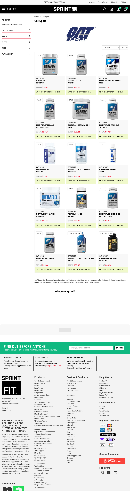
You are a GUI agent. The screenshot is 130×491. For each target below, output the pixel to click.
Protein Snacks (39, 401)
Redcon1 (70, 443)
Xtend (69, 434)
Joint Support (39, 433)
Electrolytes (38, 380)
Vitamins (37, 419)
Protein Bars (38, 373)
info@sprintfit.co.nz (53, 348)
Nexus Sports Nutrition (75, 394)
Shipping (124, 2)
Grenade (70, 441)
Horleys (69, 429)
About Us (114, 2)
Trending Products (73, 373)
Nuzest (9, 451)
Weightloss (38, 375)
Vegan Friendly (39, 406)
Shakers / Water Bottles (43, 451)
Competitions (104, 366)
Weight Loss (14, 442)
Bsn (68, 415)
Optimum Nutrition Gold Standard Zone (48, 408)
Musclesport (71, 417)
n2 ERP (85, 489)
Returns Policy (104, 368)
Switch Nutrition (72, 401)
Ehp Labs (70, 386)
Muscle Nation (72, 410)
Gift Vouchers (39, 463)
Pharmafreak (24, 454)
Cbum (69, 436)
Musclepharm (14, 454)
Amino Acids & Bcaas (42, 378)
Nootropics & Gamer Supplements (47, 399)
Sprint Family (103, 2)
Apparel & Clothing (41, 456)
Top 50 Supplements (74, 364)
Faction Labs (71, 419)
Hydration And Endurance (43, 390)
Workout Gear (39, 449)
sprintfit (71, 291)
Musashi (5, 456)
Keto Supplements (41, 394)
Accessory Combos (41, 453)
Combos (37, 383)
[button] (9, 9)
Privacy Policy (104, 378)
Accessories (39, 446)
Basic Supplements (74, 438)
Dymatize (70, 396)
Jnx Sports (71, 424)
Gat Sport (70, 427)
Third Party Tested (40, 404)
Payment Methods (106, 375)
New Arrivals (71, 371)
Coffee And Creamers (42, 422)
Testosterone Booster (42, 385)
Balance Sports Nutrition (18, 449)
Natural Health (40, 412)
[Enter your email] (91, 330)
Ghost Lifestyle (17, 451)
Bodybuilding (39, 461)
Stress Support (39, 443)
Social (101, 391)
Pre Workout (38, 371)
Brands (36, 17)
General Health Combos (43, 426)
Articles (92, 2)
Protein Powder (39, 366)
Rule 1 (69, 398)
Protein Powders (14, 440)
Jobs (101, 373)
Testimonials (104, 398)
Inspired (70, 422)
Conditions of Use (106, 380)
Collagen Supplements (42, 417)
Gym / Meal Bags (40, 465)
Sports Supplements (42, 364)
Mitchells (70, 408)
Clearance (70, 368)
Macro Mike (71, 431)
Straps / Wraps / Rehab (43, 468)
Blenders (37, 458)
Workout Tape (39, 470)
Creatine (37, 368)
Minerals (37, 436)
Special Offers (72, 366)
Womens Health (40, 387)
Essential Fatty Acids (42, 424)
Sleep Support (39, 438)
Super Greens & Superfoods (44, 414)
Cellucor (70, 412)
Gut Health (38, 429)
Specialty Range (40, 440)
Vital (68, 445)
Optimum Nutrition (73, 384)
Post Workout (39, 392)
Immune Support (40, 431)
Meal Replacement (41, 397)
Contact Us (103, 364)
